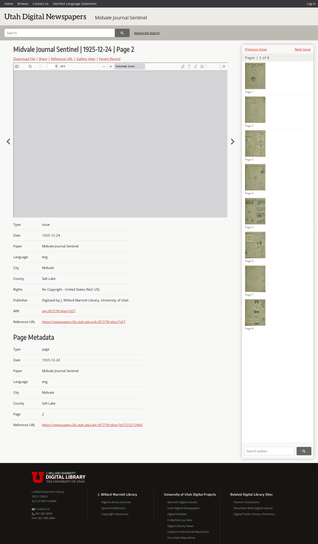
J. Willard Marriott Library (48, 492)
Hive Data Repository (181, 538)
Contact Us (41, 4)
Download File (24, 58)
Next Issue (302, 49)
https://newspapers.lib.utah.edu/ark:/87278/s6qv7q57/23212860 (92, 425)
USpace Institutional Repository (188, 532)
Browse (22, 4)
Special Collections (113, 508)
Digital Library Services (116, 502)
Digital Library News (180, 526)
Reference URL (62, 58)
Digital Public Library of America (254, 514)
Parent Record (109, 58)
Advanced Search (147, 33)
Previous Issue (256, 49)
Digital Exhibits (177, 514)
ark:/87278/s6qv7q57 (59, 311)
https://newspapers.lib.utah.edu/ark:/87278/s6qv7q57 (83, 322)
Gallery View (85, 58)
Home (8, 4)
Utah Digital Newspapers (183, 508)
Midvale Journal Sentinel (121, 18)
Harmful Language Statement (75, 4)
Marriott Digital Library (182, 502)
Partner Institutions (246, 502)
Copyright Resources (115, 514)
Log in (311, 4)
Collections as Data (179, 520)
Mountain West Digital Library (253, 508)
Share (43, 58)
